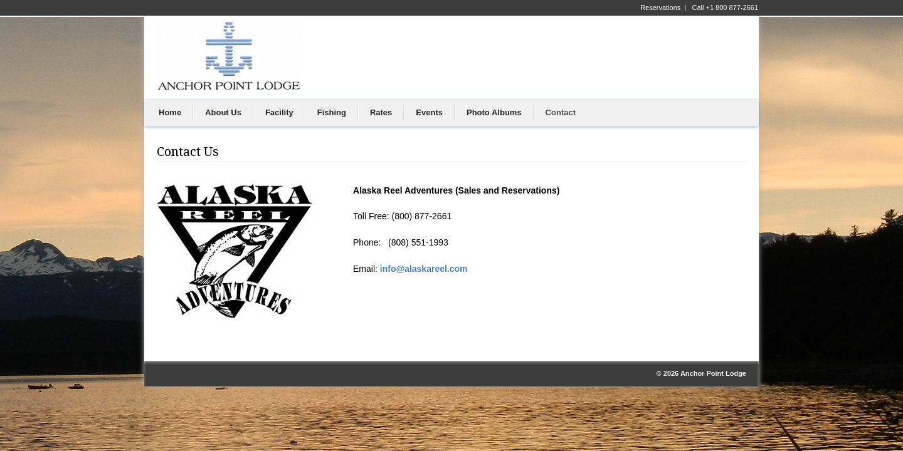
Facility (279, 112)
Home (170, 112)
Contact (561, 112)
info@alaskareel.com (424, 269)
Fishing (331, 112)
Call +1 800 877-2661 (725, 7)
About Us (223, 112)
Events (429, 112)
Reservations (660, 7)
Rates (381, 112)
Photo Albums (494, 112)
